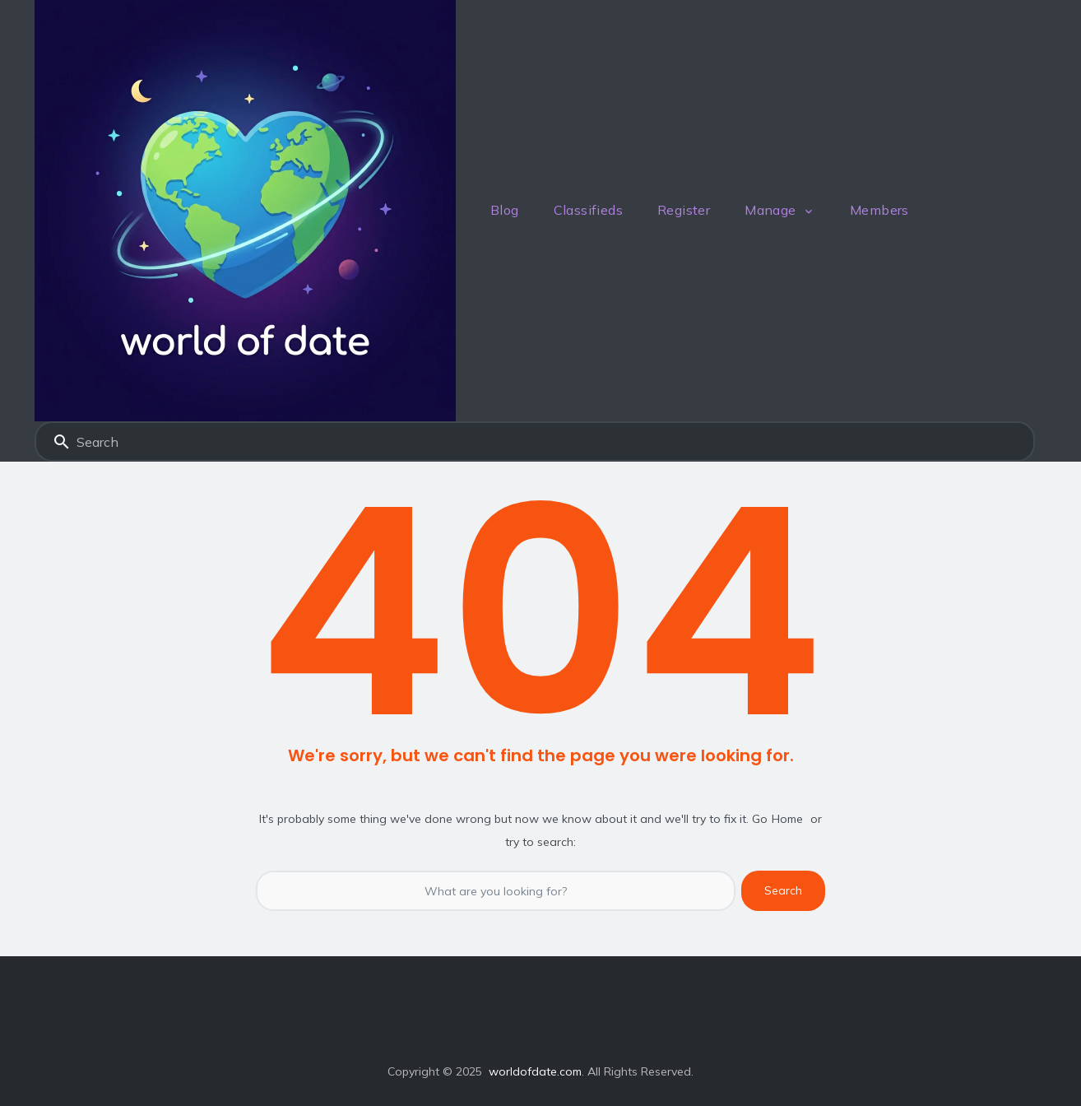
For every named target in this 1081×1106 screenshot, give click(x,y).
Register (683, 210)
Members (879, 210)
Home (787, 818)
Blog (504, 210)
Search (62, 442)
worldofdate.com (535, 1071)
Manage (770, 210)
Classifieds (588, 210)
